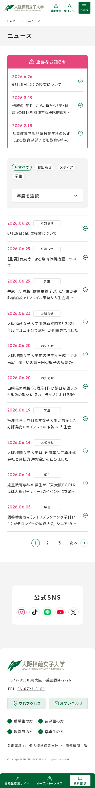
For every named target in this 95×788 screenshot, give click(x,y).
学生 (19, 176)
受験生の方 (23, 721)
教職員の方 (23, 731)
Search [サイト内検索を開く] (69, 11)
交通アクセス (29, 703)
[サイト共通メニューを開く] (84, 8)
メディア (66, 167)
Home (12, 20)
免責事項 (14, 745)
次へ (74, 542)
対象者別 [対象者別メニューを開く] (56, 11)
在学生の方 (54, 721)
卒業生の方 (54, 731)
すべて (23, 167)
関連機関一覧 (77, 745)
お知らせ (44, 167)
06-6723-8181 (31, 688)
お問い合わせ (71, 703)
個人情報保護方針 (44, 745)
